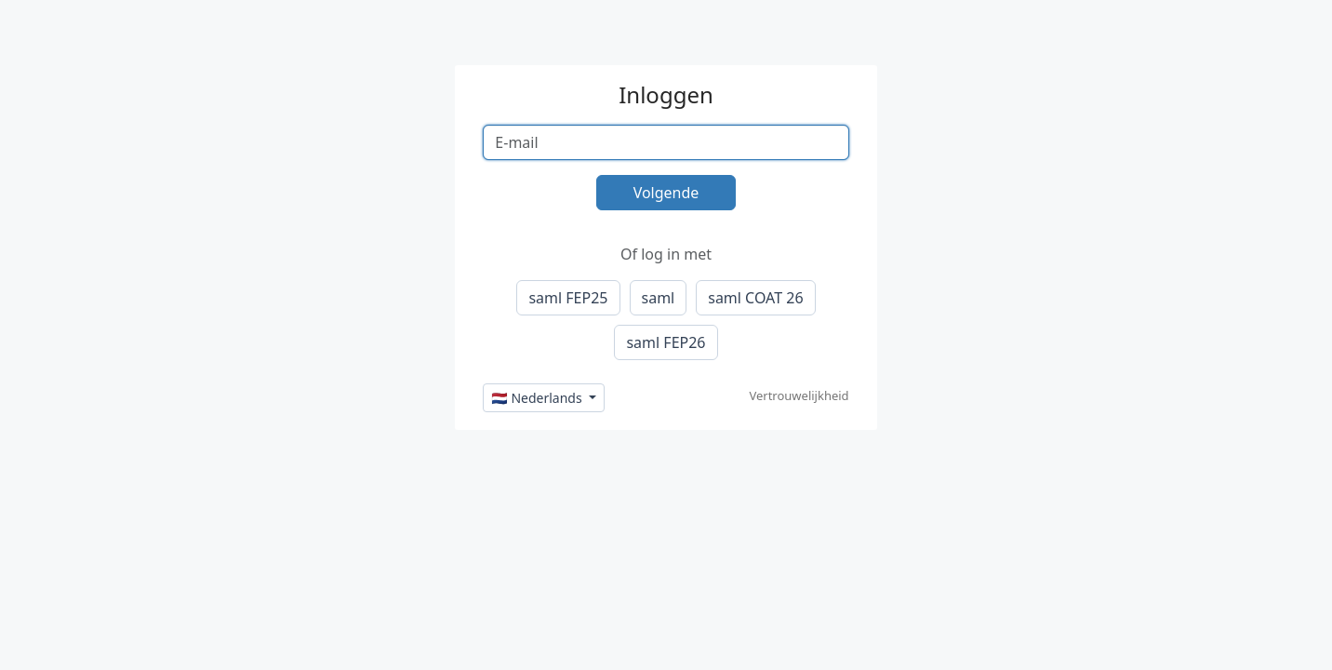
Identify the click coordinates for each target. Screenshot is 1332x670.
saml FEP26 (665, 342)
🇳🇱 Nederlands (538, 398)
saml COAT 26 (755, 298)
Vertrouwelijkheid (798, 395)
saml (658, 298)
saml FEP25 (567, 298)
